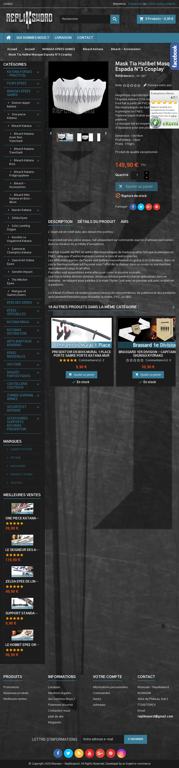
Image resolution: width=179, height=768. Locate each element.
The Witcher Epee (17, 281)
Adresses (99, 704)
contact (85, 37)
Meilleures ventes (15, 699)
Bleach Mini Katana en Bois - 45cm (20, 199)
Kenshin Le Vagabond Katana (19, 239)
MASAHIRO (18, 466)
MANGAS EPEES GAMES (18, 93)
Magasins (54, 722)
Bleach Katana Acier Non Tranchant (21, 137)
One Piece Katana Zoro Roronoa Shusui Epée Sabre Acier (22, 518)
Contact (8, 3)
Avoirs (97, 699)
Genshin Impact (22, 272)
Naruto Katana (21, 210)
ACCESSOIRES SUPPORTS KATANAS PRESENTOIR (17, 424)
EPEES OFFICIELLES (16, 312)
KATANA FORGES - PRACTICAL (19, 74)
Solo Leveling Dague (18, 227)
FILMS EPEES (16, 83)
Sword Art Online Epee (20, 262)
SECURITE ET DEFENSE (16, 409)
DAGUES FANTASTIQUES (18, 374)
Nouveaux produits (15, 693)
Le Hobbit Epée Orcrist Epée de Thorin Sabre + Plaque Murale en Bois (22, 645)
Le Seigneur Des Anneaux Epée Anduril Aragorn (22, 550)
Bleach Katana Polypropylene (21, 174)
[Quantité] (137, 175)
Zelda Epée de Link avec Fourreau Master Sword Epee (22, 581)
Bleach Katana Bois (21, 162)
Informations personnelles (110, 687)
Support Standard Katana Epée (22, 613)
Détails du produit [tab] (97, 222)
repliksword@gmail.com (155, 716)
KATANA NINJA (18, 322)
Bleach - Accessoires (17, 185)
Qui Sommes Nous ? (32, 37)
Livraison (63, 37)
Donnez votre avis (160, 85)
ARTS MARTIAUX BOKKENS (19, 343)
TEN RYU (16, 482)
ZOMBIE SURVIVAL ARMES (20, 397)
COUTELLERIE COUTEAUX (17, 386)
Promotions (11, 687)
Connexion (135, 3)
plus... (175, 117)
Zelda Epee (19, 218)
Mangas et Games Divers (16, 293)
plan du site (55, 716)
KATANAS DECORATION (17, 332)
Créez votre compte (161, 3)
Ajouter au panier (136, 187)
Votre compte (107, 677)
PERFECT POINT (21, 474)
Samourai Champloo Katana (19, 251)
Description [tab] (60, 222)
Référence (123, 76)
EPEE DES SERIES (19, 302)
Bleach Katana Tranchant (21, 151)
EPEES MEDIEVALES (16, 355)
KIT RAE (15, 457)
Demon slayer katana (18, 105)
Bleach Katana (22, 126)
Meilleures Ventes (22, 495)
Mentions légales (59, 693)
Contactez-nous (59, 710)
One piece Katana (16, 116)
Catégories (15, 64)
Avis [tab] (125, 222)
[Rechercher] (89, 19)
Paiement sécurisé (60, 704)
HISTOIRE (14, 364)
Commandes (101, 693)
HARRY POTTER (21, 449)
